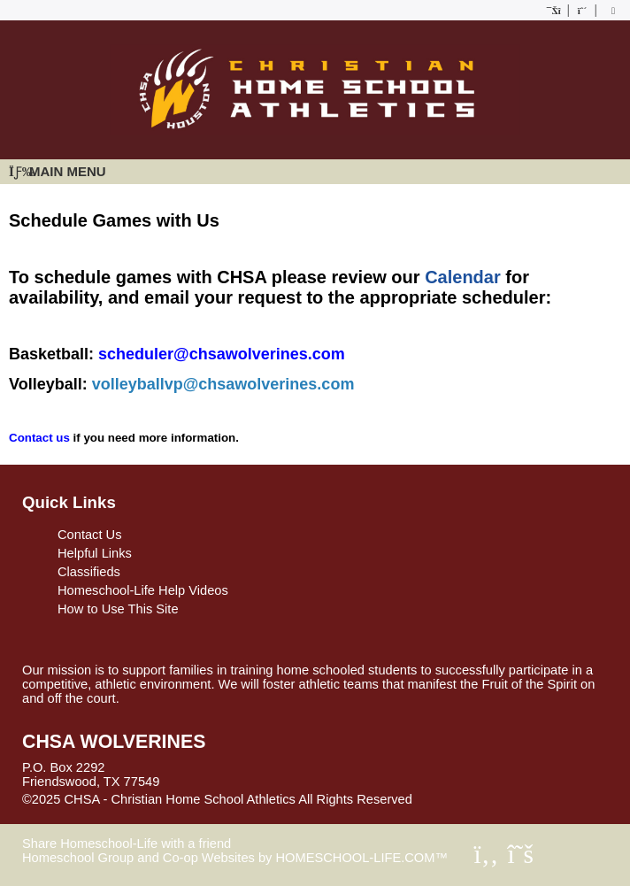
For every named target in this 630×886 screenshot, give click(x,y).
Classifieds (89, 572)
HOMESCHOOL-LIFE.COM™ (361, 858)
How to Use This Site (118, 609)
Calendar (463, 277)
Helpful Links (95, 553)
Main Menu (57, 171)
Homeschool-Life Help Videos (143, 590)
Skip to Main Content (489, 799)
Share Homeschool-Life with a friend (126, 843)
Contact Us (90, 535)
